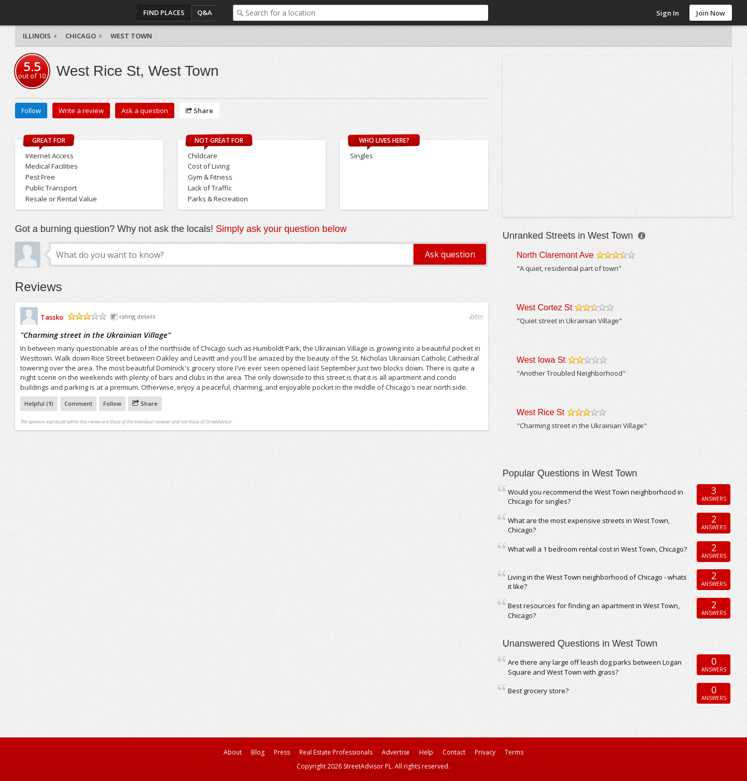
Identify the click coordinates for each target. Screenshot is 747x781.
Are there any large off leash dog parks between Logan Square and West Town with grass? (595, 667)
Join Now (710, 13)
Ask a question (144, 110)
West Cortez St (544, 307)
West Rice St (540, 412)
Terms (514, 752)
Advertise (396, 752)
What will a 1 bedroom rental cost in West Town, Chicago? (597, 549)
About (233, 752)
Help (426, 752)
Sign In (667, 13)
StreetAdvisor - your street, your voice (56, 12)
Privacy (485, 752)
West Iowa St (541, 359)
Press (282, 752)
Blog (258, 752)
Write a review (81, 110)
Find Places (164, 12)
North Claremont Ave (555, 255)
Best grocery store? (538, 690)
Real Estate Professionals (335, 752)
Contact (453, 752)
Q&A (204, 12)
